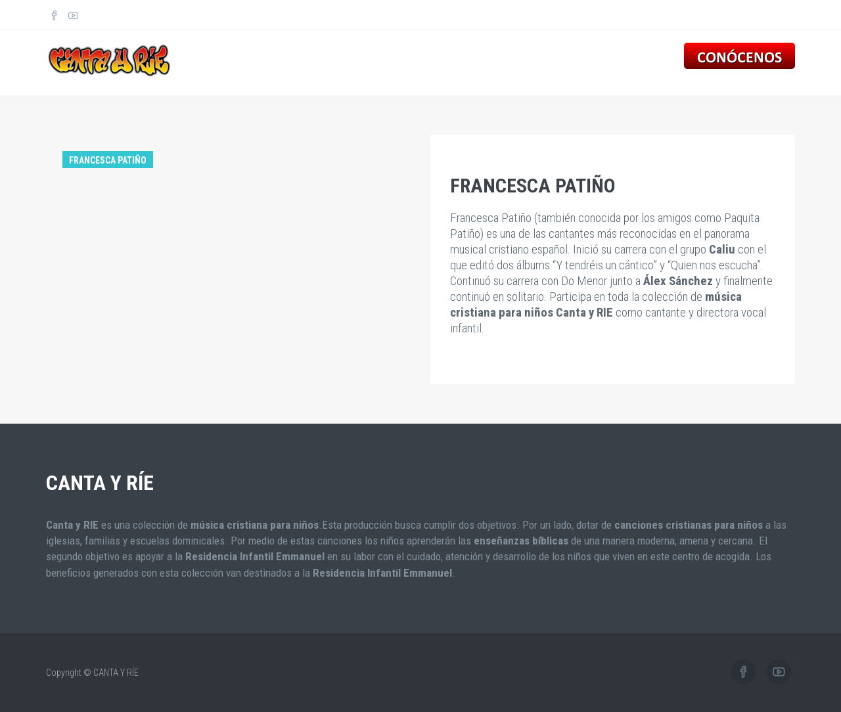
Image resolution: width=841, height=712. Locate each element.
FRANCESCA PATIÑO (533, 185)
